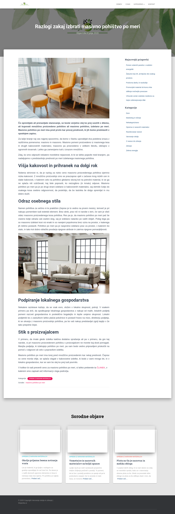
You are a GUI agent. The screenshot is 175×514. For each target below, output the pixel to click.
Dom (128, 113)
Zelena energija (132, 150)
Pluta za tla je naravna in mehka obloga (131, 462)
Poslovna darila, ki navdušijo (137, 83)
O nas (128, 4)
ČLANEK (101, 367)
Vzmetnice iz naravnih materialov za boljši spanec (84, 462)
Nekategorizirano (132, 123)
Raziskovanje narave (134, 132)
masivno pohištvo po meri (35, 383)
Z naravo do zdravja (133, 141)
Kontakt (151, 4)
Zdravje (129, 146)
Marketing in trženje (133, 118)
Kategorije (139, 4)
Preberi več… (36, 478)
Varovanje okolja (132, 136)
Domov (119, 4)
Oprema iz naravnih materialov (40, 378)
